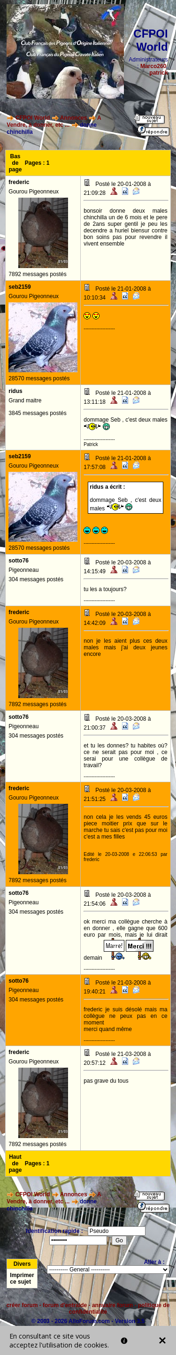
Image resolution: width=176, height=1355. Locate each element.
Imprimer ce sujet (22, 1278)
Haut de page (15, 1163)
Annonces (73, 118)
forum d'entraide (65, 1305)
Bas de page (15, 163)
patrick (158, 72)
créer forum (22, 1305)
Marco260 (153, 66)
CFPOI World (32, 118)
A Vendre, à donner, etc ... (54, 121)
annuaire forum (112, 1305)
